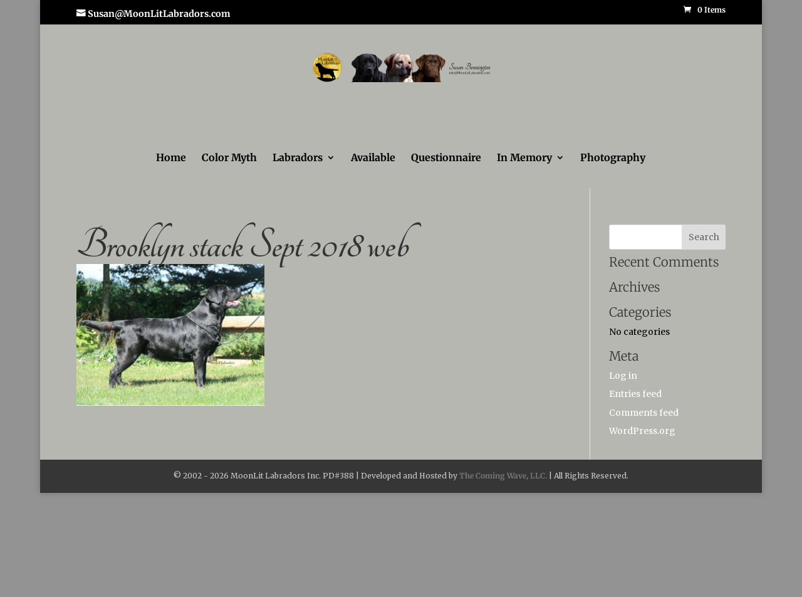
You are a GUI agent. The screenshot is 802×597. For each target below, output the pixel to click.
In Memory (524, 158)
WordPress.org (642, 430)
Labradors (298, 158)
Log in (623, 375)
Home (171, 158)
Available (373, 158)
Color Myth (229, 158)
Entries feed (635, 393)
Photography (612, 158)
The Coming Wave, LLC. (503, 475)
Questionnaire (446, 158)
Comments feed (644, 412)
